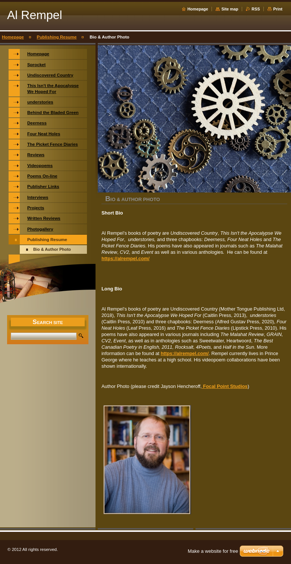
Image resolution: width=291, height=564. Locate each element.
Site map (229, 9)
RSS (255, 9)
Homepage (197, 9)
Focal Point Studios (225, 386)
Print (277, 9)
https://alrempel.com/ (125, 258)
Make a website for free (213, 551)
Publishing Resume (57, 37)
